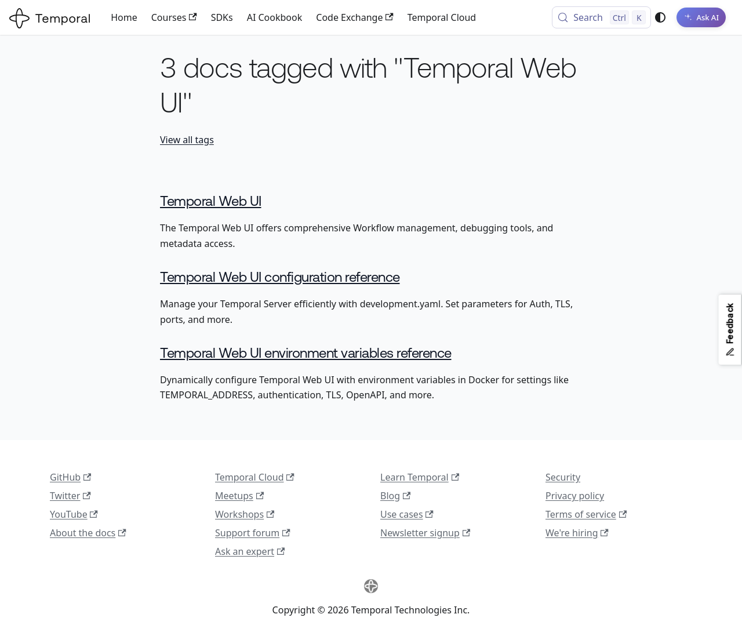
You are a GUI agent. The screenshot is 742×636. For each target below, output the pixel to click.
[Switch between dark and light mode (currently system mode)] (660, 17)
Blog (395, 495)
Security (562, 477)
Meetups (239, 495)
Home (124, 17)
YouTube (74, 514)
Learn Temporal (419, 477)
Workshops (244, 514)
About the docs (88, 532)
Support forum (252, 532)
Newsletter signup (425, 532)
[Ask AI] (701, 17)
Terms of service (586, 514)
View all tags (187, 139)
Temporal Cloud (442, 17)
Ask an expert (250, 551)
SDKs (222, 17)
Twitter (70, 495)
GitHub (70, 477)
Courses (174, 17)
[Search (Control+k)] (601, 17)
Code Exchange (354, 17)
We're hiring (577, 532)
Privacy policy (574, 495)
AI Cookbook (275, 17)
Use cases (407, 514)
